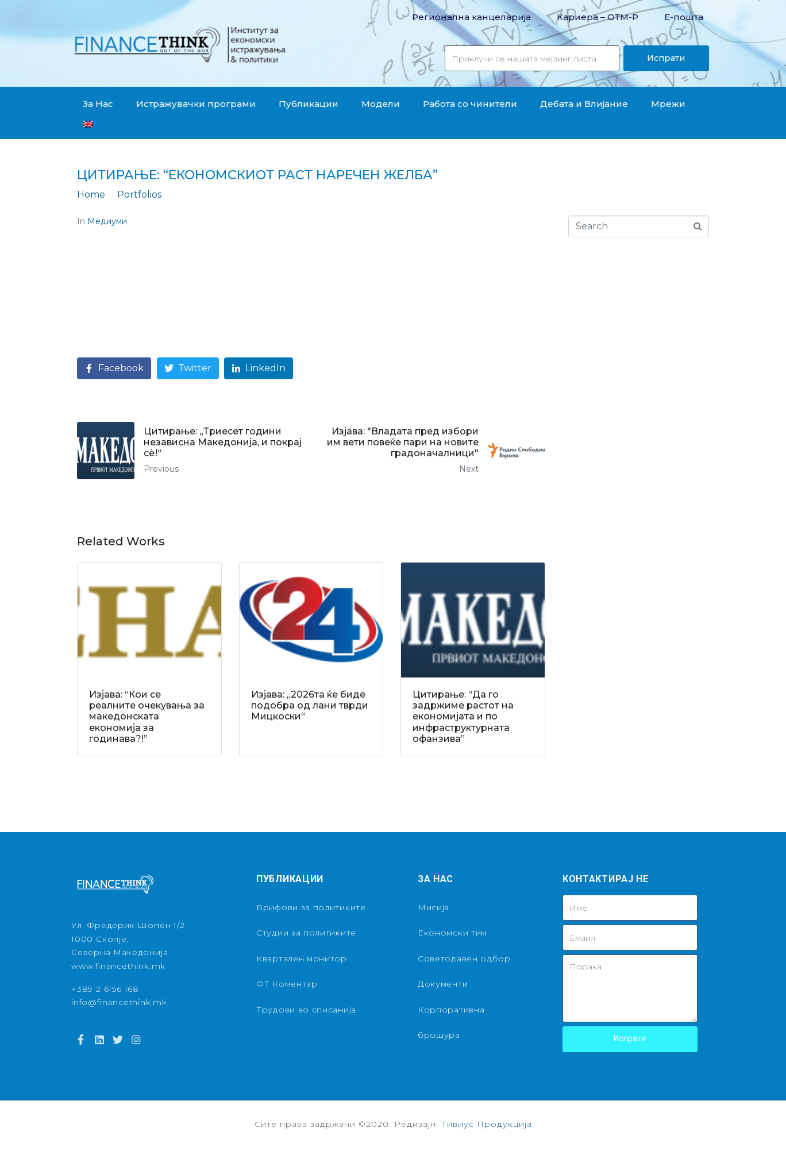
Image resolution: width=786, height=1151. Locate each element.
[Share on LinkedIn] (258, 368)
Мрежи (668, 103)
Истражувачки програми (196, 103)
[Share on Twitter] (188, 368)
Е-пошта (683, 16)
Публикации (308, 103)
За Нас (98, 103)
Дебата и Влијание (584, 103)
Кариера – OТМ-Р (597, 16)
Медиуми (107, 221)
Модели (380, 103)
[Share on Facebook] (114, 368)
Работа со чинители (470, 103)
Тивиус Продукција (486, 1124)
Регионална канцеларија (471, 16)
